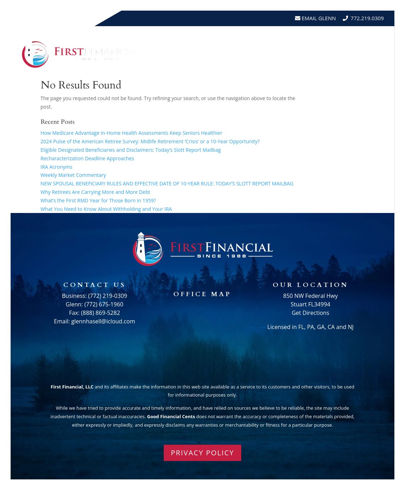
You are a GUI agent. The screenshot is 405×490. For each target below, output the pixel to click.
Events (373, 39)
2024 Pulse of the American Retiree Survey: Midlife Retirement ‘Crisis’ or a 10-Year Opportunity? (150, 141)
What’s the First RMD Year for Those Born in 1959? (98, 200)
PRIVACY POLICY (202, 452)
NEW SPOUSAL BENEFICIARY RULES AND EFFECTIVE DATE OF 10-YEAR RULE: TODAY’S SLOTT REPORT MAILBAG (167, 183)
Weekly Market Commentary (73, 175)
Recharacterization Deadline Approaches (87, 158)
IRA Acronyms (57, 166)
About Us (233, 39)
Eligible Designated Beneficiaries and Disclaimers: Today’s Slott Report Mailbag (131, 149)
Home (201, 39)
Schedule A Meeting (351, 66)
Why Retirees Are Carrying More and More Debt (95, 192)
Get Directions (310, 313)
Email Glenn (318, 18)
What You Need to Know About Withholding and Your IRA (106, 209)
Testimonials (333, 39)
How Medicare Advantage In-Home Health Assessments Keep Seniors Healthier (131, 132)
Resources (279, 39)
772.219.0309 (367, 18)
